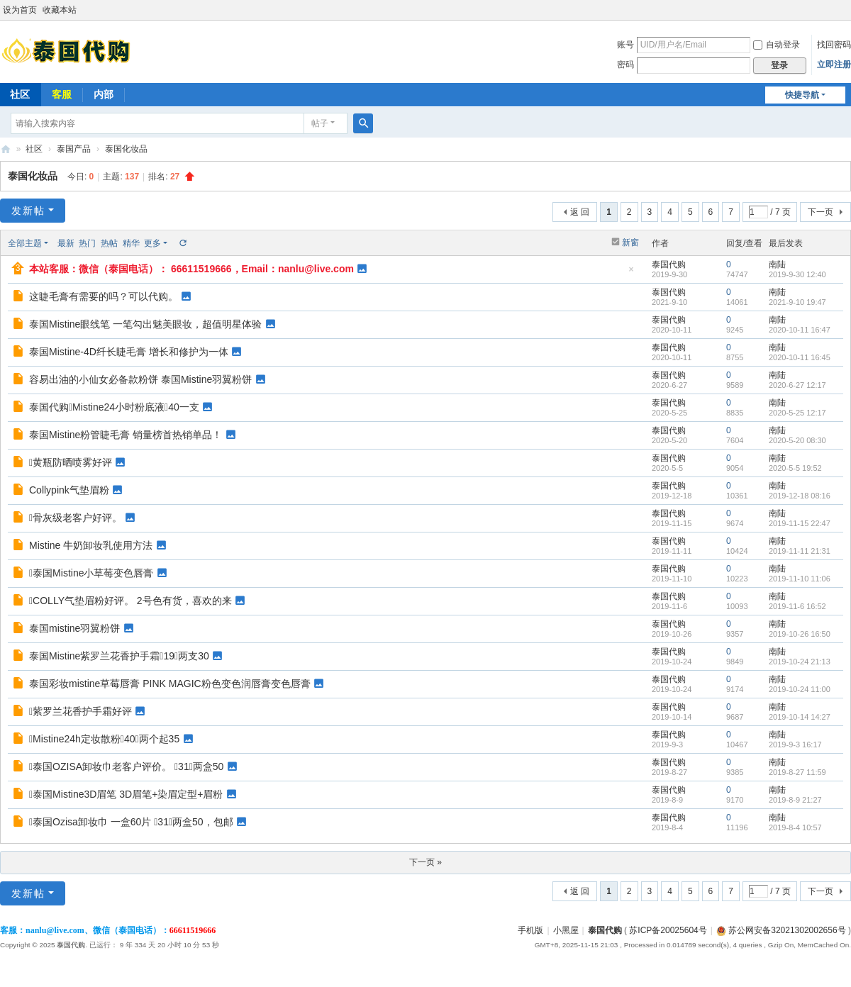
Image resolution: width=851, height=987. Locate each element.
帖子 (319, 123)
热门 (87, 243)
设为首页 (20, 10)
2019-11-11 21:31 (799, 551)
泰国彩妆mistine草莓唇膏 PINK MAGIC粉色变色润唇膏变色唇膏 (170, 683)
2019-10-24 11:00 (799, 689)
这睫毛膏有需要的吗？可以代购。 (103, 296)
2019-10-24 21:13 (799, 661)
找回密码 (834, 45)
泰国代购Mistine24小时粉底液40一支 (114, 407)
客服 (62, 94)
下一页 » (425, 862)
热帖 (109, 243)
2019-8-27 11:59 (797, 772)
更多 (152, 243)
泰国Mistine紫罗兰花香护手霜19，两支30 (119, 656)
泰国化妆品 (126, 149)
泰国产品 (74, 149)
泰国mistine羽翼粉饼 (74, 628)
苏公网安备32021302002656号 (781, 930)
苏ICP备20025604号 (667, 930)
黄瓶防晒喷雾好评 (70, 462)
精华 (131, 243)
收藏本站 (60, 10)
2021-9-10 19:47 (797, 302)
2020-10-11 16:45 (799, 357)
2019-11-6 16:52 (797, 606)
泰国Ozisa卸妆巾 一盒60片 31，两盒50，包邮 (131, 821)
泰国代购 (5, 149)
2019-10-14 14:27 (799, 717)
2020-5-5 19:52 (795, 468)
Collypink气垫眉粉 (69, 490)
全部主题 (25, 243)
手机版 (530, 930)
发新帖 (28, 210)
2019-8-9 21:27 (795, 800)
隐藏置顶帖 (631, 273)
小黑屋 (566, 930)
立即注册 (834, 64)
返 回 (579, 212)
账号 (625, 45)
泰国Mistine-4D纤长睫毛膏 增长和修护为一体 (128, 351)
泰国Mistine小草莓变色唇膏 (91, 573)
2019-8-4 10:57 (795, 827)
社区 (34, 149)
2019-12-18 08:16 (799, 495)
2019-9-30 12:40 (797, 274)
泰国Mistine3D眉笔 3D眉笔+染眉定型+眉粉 (126, 794)
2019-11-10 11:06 (799, 578)
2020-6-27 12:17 (797, 385)
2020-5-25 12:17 (797, 412)
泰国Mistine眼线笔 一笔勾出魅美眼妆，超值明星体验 (145, 324)
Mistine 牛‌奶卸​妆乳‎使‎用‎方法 (90, 545)
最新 (65, 243)
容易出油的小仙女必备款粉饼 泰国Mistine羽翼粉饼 (140, 379)
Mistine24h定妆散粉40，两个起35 (104, 739)
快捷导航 (802, 95)
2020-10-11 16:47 (799, 329)
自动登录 (776, 45)
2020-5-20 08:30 (797, 440)
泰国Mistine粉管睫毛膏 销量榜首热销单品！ (125, 434)
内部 (103, 94)
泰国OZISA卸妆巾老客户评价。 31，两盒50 (126, 766)
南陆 (777, 264)
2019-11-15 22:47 (799, 523)
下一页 (820, 212)
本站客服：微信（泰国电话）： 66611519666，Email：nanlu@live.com (191, 268)
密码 (625, 64)
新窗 (630, 242)
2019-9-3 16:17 (795, 744)
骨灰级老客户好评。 (75, 517)
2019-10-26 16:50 (799, 634)
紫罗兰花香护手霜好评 (80, 711)
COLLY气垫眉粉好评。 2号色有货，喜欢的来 (130, 600)
